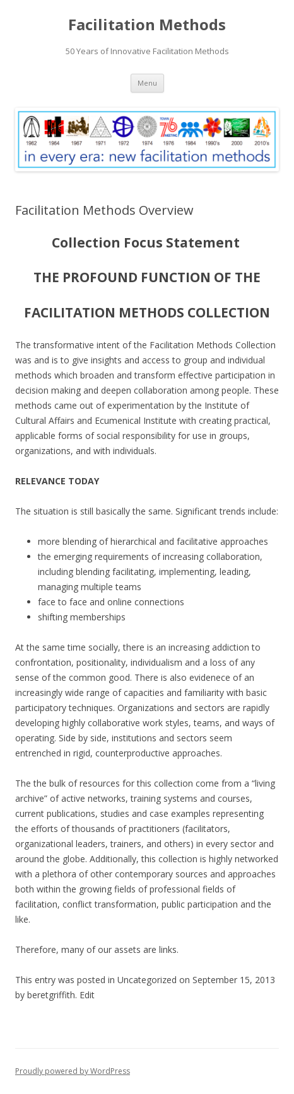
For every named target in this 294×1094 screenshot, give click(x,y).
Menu (147, 83)
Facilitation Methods (147, 25)
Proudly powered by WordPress (72, 1071)
